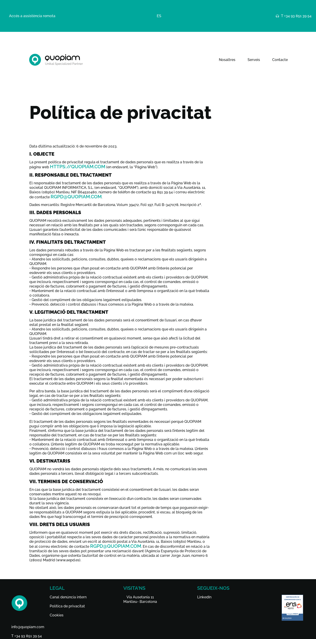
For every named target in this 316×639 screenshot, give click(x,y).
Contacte (280, 60)
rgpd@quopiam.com (76, 196)
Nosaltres (227, 60)
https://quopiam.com (77, 166)
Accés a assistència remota (32, 16)
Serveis (254, 60)
